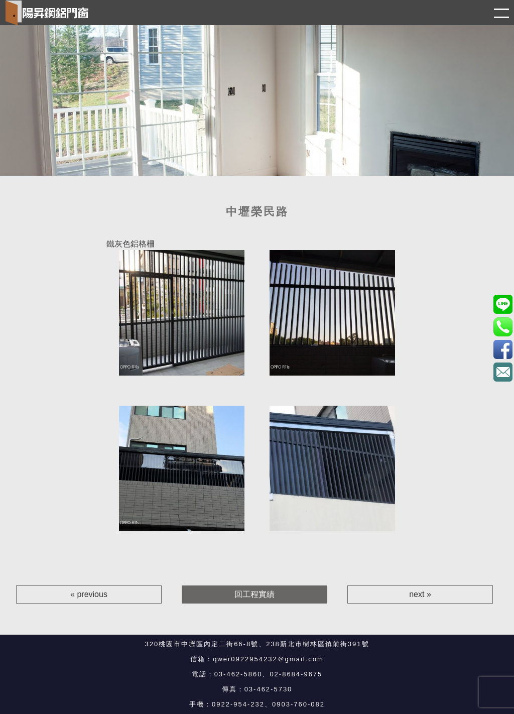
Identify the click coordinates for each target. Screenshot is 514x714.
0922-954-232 (238, 704)
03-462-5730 (268, 689)
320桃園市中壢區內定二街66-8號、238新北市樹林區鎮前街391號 (257, 644)
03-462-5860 (238, 674)
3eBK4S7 (502, 349)
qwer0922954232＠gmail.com (268, 659)
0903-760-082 (298, 704)
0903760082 (502, 304)
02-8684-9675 (296, 674)
